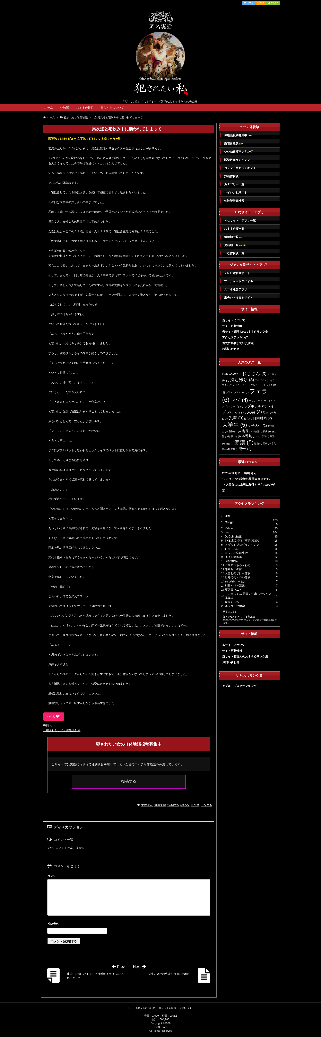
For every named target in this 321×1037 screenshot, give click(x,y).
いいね (53, 716)
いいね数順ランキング (238, 151)
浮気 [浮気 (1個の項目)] (265, 436)
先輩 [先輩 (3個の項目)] (235, 417)
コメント (53, 876)
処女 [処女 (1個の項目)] (248, 418)
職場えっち (232, 602)
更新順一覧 (235, 245)
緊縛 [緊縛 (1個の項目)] (267, 443)
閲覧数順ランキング (237, 159)
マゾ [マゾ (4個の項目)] (239, 400)
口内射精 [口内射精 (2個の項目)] (262, 418)
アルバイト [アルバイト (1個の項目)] (262, 380)
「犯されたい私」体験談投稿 (61, 730)
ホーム (48, 107)
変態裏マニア (233, 589)
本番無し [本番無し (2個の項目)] (251, 436)
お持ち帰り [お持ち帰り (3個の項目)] (240, 379)
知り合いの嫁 (233, 569)
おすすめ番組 (85, 107)
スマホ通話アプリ (235, 289)
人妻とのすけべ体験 (238, 573)
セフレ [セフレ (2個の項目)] (230, 392)
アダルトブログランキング (242, 544)
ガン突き (206, 805)
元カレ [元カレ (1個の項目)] (268, 412)
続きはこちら (230, 611)
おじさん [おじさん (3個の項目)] (254, 373)
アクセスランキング (235, 337)
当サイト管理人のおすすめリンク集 (245, 331)
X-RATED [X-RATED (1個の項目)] (235, 374)
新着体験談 (233, 143)
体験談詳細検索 (234, 200)
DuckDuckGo (233, 557)
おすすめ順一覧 (234, 228)
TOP (128, 1008)
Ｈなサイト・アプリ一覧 (240, 220)
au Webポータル (235, 581)
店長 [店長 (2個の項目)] (248, 431)
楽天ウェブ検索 (235, 606)
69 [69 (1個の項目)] (225, 374)
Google (229, 522)
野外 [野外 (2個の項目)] (245, 449)
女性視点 (147, 805)
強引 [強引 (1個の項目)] (258, 431)
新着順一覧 (233, 237)
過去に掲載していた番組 (238, 343)
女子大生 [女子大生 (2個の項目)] (257, 426)
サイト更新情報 (232, 326)
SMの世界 (231, 561)
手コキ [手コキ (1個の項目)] (236, 436)
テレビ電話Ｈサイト (237, 273)
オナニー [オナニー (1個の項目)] (239, 385)
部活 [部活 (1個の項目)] (234, 449)
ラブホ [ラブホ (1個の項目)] (238, 406)
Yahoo (229, 528)
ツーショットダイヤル (238, 281)
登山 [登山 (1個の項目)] (258, 443)
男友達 (195, 805)
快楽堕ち (173, 805)
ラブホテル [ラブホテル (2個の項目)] (255, 406)
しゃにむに (232, 548)
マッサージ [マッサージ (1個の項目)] (256, 401)
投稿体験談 (231, 176)
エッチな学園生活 (236, 552)
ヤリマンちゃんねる (238, 565)
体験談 (64, 107)
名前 (128, 924)
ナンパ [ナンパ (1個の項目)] (243, 392)
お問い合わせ (230, 349)
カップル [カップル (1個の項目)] (252, 385)
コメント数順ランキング (240, 168)
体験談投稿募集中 (238, 135)
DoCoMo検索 (233, 536)
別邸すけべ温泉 (235, 585)
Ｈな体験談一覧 (234, 253)
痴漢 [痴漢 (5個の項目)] (243, 442)
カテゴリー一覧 (234, 184)
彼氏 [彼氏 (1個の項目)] (267, 431)
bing (227, 532)
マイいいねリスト (235, 192)
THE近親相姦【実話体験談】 (243, 540)
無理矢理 (160, 805)
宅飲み (184, 805)
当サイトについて (112, 107)
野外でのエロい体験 (238, 577)
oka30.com (160, 1027)
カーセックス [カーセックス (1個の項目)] (267, 385)
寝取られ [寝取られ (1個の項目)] (234, 431)
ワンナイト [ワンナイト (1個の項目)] (239, 412)
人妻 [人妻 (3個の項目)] (254, 411)
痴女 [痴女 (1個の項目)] (229, 443)
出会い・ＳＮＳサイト (238, 297)
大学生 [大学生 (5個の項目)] (234, 425)
